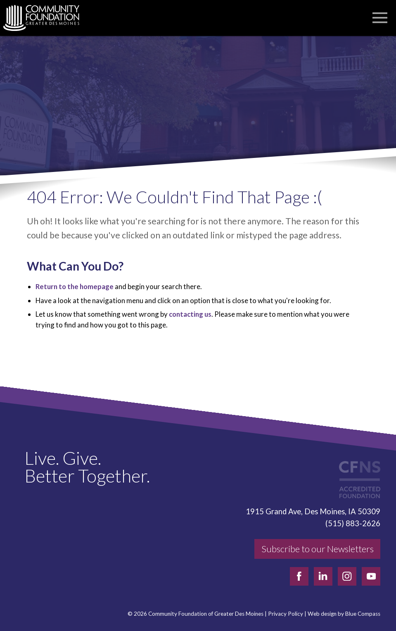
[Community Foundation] (45, 18)
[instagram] (347, 576)
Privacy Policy (285, 614)
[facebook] (299, 576)
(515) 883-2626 (352, 523)
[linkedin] (323, 576)
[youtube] (371, 576)
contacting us (190, 314)
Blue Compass (362, 614)
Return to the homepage (75, 286)
